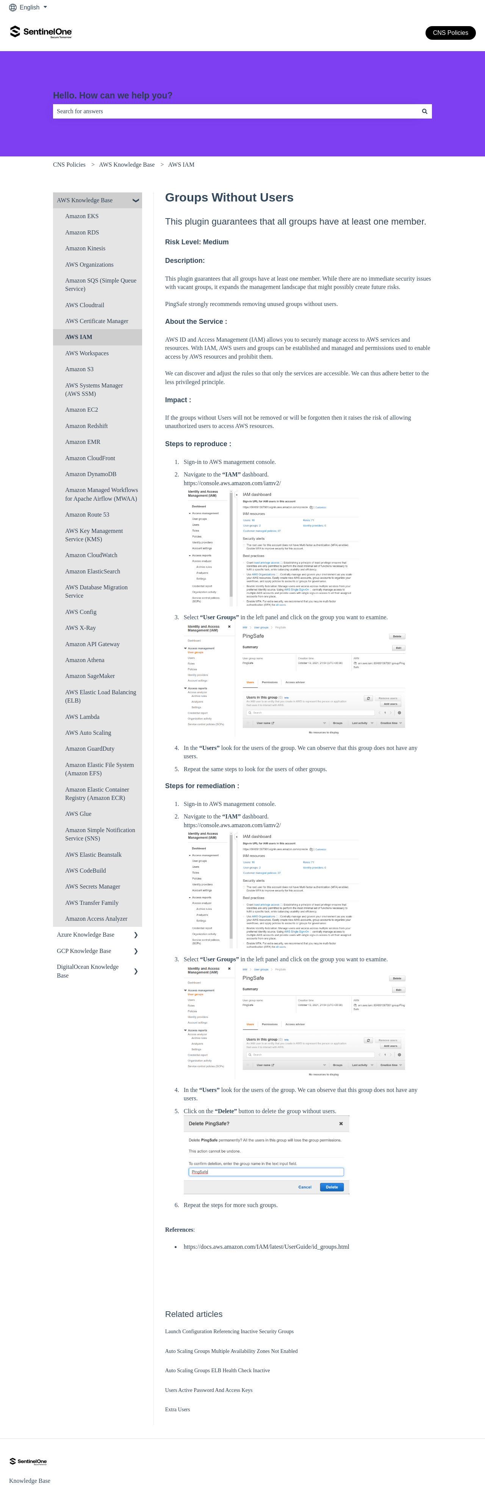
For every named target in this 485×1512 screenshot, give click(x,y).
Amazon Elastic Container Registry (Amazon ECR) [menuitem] (97, 793)
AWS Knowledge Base (127, 164)
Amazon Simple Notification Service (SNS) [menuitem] (100, 834)
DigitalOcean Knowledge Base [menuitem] (88, 971)
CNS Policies (450, 33)
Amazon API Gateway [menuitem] (92, 644)
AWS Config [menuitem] (81, 612)
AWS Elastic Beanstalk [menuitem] (93, 854)
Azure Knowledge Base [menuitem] (85, 934)
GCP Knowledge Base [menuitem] (84, 951)
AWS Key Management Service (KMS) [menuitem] (94, 535)
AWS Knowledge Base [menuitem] (85, 200)
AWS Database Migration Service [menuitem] (96, 591)
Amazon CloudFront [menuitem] (90, 458)
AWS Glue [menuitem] (78, 814)
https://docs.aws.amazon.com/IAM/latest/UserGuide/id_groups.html (266, 1246)
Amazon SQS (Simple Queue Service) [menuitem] (100, 284)
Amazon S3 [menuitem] (79, 369)
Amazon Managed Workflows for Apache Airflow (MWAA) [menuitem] (101, 494)
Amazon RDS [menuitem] (82, 232)
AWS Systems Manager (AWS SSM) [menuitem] (94, 389)
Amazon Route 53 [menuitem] (87, 514)
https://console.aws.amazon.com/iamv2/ (232, 483)
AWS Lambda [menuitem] (82, 717)
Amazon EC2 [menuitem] (81, 409)
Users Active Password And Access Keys (209, 1390)
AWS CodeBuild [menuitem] (85, 870)
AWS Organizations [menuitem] (89, 264)
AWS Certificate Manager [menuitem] (96, 321)
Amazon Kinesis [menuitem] (85, 248)
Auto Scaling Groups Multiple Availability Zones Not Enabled (231, 1351)
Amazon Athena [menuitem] (85, 660)
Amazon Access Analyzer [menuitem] (96, 918)
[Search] (425, 111)
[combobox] (235, 111)
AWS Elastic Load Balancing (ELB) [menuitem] (100, 696)
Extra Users (177, 1409)
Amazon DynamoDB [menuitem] (91, 474)
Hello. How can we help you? (113, 95)
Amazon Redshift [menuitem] (86, 426)
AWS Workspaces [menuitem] (87, 353)
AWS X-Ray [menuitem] (80, 628)
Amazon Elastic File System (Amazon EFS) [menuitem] (99, 769)
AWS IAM (181, 164)
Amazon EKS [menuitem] (82, 216)
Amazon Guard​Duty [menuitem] (89, 748)
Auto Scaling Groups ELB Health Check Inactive (217, 1370)
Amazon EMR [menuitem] (82, 442)
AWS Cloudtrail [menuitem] (84, 305)
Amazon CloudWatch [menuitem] (91, 555)
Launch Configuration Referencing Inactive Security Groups (229, 1331)
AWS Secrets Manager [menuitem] (92, 886)
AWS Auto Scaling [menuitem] (88, 732)
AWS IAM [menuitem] (78, 337)
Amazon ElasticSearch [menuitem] (92, 571)
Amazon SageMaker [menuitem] (90, 676)
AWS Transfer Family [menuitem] (92, 903)
